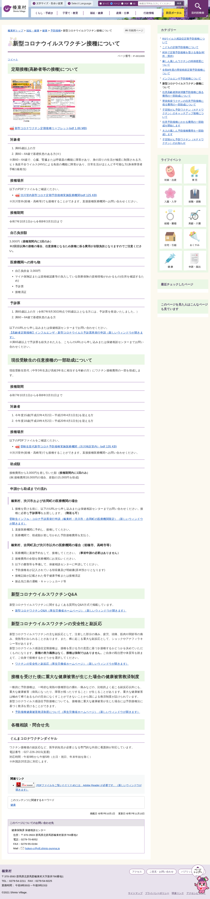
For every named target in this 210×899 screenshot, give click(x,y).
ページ (117, 3)
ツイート (13, 59)
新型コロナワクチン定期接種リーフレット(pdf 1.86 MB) (48, 128)
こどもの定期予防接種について (180, 47)
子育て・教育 (70, 13)
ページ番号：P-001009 (131, 56)
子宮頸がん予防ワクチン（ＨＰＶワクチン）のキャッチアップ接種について (183, 113)
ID (134, 3)
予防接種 (55, 30)
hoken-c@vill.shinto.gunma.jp (42, 848)
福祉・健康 (96, 13)
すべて (106, 3)
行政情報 (149, 13)
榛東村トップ (15, 30)
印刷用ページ (136, 30)
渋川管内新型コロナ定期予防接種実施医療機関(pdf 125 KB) (56, 195)
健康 (44, 30)
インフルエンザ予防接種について (181, 78)
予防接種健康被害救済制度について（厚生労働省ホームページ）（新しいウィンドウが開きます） (77, 711)
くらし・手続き (44, 13)
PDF (127, 3)
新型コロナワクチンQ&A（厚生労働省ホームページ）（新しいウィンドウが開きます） (71, 610)
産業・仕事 (122, 13)
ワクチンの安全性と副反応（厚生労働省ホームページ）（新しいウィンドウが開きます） (72, 663)
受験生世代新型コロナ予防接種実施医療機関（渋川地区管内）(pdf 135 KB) (66, 446)
